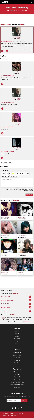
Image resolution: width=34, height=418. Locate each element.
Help (17, 341)
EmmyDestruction (5, 235)
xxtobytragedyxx (21, 217)
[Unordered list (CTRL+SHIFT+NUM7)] (17, 173)
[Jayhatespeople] (25, 246)
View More (16, 200)
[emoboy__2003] (9, 264)
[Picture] (5, 176)
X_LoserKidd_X (16, 123)
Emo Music (17, 374)
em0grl (16, 71)
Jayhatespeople (21, 254)
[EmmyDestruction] (9, 227)
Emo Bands (17, 377)
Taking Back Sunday (6, 304)
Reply (22, 24)
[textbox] (17, 182)
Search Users (17, 353)
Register (17, 336)
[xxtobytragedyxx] (25, 209)
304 (18, 149)
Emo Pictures (17, 355)
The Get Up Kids (5, 296)
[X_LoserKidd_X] (16, 121)
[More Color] (15, 173)
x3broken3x (3, 254)
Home (17, 331)
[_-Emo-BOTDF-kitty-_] (25, 227)
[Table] (27, 173)
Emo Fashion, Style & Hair (17, 382)
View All (16, 293)
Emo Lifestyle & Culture (17, 384)
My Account (17, 339)
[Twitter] (18, 408)
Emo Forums (5, 24)
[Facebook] (15, 408)
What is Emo (17, 372)
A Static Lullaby (5, 307)
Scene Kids (17, 387)
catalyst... (4, 311)
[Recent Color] (13, 173)
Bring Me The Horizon (7, 300)
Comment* (5, 170)
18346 (18, 38)
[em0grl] (16, 70)
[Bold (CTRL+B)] (7, 173)
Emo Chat (17, 363)
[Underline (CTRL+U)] (9, 173)
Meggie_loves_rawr (5, 217)
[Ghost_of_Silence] (16, 146)
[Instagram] (26, 11)
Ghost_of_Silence (17, 147)
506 (18, 124)
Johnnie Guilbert (27, 321)
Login (17, 333)
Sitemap (17, 344)
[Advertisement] (17, 19)
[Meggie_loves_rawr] (9, 209)
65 (18, 73)
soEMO (5, 2)
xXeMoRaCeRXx (16, 37)
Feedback (15, 24)
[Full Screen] (11, 176)
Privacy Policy (19, 414)
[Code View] (14, 176)
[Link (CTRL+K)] (3, 176)
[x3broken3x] (9, 246)
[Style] (3, 173)
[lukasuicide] (25, 264)
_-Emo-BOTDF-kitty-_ (22, 235)
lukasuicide (20, 272)
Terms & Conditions (8, 414)
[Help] (16, 176)
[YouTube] (21, 408)
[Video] (8, 176)
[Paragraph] (23, 173)
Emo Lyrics (17, 379)
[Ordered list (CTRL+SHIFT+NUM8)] (20, 173)
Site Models (17, 358)
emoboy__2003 (4, 272)
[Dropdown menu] (31, 2)
